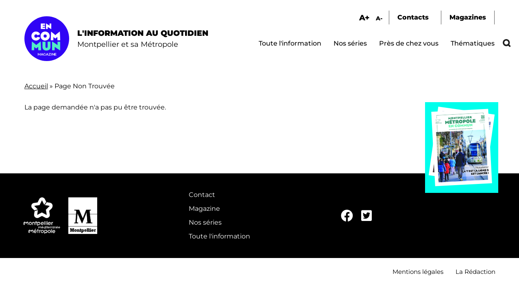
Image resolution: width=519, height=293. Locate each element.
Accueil (36, 86)
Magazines (467, 17)
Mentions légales (418, 272)
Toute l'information (290, 43)
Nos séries (350, 43)
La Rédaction (475, 272)
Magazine (204, 208)
